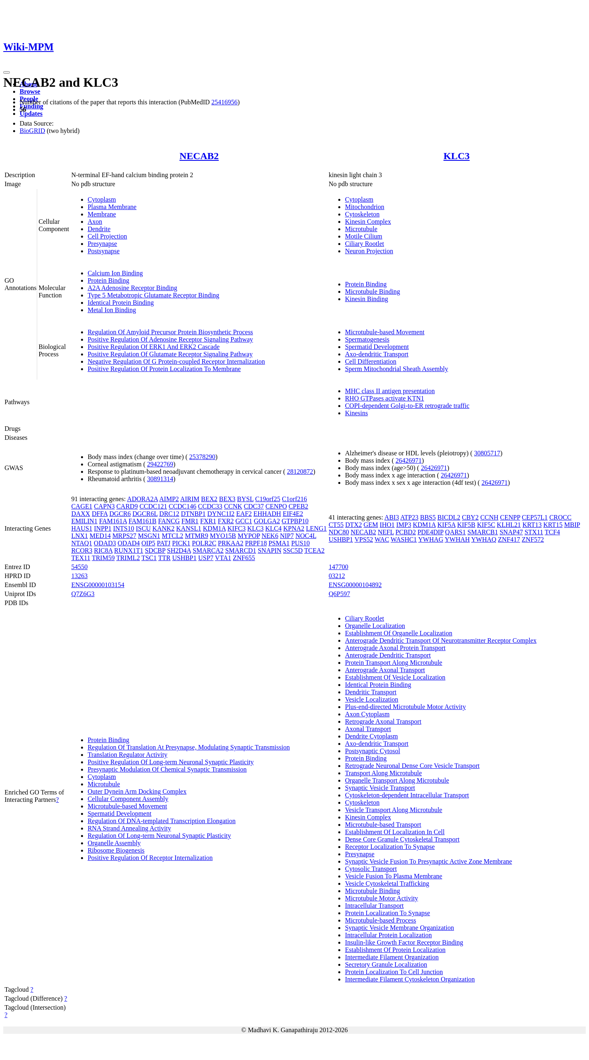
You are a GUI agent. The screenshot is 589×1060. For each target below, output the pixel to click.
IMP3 (403, 524)
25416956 (224, 102)
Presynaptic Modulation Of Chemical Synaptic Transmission (167, 769)
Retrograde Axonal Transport (383, 721)
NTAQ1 (81, 543)
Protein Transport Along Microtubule (393, 662)
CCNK (233, 506)
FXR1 (208, 521)
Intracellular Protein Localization (388, 935)
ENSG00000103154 (97, 584)
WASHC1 (404, 539)
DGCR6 (119, 513)
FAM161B (142, 521)
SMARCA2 (208, 550)
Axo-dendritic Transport (376, 354)
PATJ (164, 543)
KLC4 (273, 528)
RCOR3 (81, 550)
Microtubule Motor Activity (381, 898)
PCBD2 (406, 532)
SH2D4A (179, 550)
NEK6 (270, 535)
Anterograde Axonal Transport (385, 669)
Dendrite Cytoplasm (371, 736)
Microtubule (361, 228)
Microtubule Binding (372, 291)
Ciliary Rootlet (364, 243)
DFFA (100, 513)
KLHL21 (509, 524)
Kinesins (356, 413)
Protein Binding (108, 280)
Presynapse (102, 243)
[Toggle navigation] (6, 72)
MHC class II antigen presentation (390, 390)
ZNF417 (509, 539)
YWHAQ (483, 539)
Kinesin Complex (368, 221)
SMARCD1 (240, 550)
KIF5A (446, 524)
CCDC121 (153, 506)
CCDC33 (210, 506)
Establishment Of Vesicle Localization (395, 677)
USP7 (206, 557)
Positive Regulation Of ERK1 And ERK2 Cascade (154, 346)
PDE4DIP (430, 532)
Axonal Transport (368, 728)
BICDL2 (448, 517)
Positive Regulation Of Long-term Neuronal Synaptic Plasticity (171, 761)
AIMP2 (169, 498)
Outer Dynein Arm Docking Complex (137, 791)
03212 (336, 575)
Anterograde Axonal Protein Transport (395, 647)
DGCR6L (145, 513)
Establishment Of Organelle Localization (398, 633)
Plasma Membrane (112, 206)
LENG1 (316, 528)
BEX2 (209, 498)
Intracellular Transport (374, 905)
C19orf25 (267, 498)
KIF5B (466, 524)
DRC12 (169, 513)
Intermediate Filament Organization (391, 957)
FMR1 (190, 521)
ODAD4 (129, 543)
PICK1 (181, 543)
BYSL (245, 498)
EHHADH (267, 513)
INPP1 (103, 528)
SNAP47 (511, 532)
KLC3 (456, 156)
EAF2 (244, 513)
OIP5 (148, 543)
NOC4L (305, 535)
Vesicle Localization (371, 699)
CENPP (510, 517)
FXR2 (226, 521)
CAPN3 (104, 506)
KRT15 (552, 524)
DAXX (80, 513)
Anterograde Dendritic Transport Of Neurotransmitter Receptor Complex (440, 640)
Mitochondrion (364, 206)
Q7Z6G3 (82, 593)
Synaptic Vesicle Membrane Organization (399, 927)
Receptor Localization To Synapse (389, 846)
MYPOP (249, 535)
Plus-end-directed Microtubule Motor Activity (405, 706)
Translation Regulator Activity (127, 754)
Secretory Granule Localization (386, 964)
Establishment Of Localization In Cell (395, 831)
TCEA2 (314, 550)
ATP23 (409, 517)
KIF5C (486, 524)
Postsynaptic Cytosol (372, 750)
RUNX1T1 (128, 550)
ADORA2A (142, 498)
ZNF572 (533, 539)
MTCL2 (172, 535)
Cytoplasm (102, 199)
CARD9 (126, 506)
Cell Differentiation (370, 361)
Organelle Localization (375, 625)
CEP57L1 (535, 517)
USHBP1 (184, 557)
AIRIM (189, 498)
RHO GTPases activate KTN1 (384, 398)
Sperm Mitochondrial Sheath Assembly (396, 368)
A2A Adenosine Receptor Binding (132, 287)
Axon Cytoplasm (367, 714)
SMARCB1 (483, 532)
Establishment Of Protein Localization (395, 949)
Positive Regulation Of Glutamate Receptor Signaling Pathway (170, 354)
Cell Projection (107, 236)
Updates (31, 113)
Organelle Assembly (114, 842)
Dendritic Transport (370, 692)
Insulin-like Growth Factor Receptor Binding (404, 942)
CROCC (560, 517)
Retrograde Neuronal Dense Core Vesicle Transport (412, 765)
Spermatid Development (377, 346)
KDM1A (214, 528)
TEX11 (80, 557)
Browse (30, 91)
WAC (382, 539)
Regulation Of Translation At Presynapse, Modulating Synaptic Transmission (189, 747)
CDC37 (254, 506)
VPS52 (364, 539)
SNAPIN (269, 550)
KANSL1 (188, 528)
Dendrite (99, 228)
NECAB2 (199, 156)
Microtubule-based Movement (384, 332)
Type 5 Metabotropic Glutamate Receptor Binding (153, 295)
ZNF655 (244, 557)
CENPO (276, 506)
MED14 (100, 535)
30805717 (487, 453)
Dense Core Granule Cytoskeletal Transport (402, 839)
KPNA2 (293, 528)
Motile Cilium (363, 236)
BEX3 (227, 498)
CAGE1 (81, 506)
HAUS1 (81, 528)
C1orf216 (294, 498)
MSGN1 (149, 535)
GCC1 (244, 521)
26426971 (409, 460)
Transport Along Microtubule (383, 773)
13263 (79, 575)
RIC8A (103, 550)
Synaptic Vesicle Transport (380, 787)
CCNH (489, 517)
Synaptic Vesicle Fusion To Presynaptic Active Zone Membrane (428, 861)
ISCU (143, 528)
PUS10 (300, 543)
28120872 (300, 471)
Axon (95, 221)
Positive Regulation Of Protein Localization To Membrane (164, 368)
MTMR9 (196, 535)
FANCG (169, 521)
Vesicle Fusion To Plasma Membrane (393, 876)
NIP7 (287, 535)
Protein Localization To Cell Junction (394, 971)
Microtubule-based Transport (383, 824)
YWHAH (457, 539)
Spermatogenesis (367, 339)
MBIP (572, 524)
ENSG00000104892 (355, 584)
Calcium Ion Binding (115, 273)
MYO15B (223, 535)
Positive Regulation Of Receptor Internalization (150, 857)
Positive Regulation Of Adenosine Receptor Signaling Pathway (170, 339)
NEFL (385, 532)
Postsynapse (103, 251)
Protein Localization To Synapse (387, 912)
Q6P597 (339, 593)
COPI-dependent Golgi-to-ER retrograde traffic (407, 405)
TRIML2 (128, 557)
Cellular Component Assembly (128, 798)
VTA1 (223, 557)
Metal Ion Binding (112, 309)
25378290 (202, 456)
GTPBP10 (295, 521)
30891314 (160, 478)
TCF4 (552, 532)
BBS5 (428, 517)
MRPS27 (124, 535)
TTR (164, 557)
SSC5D (293, 550)
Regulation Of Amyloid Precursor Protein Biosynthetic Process (170, 332)
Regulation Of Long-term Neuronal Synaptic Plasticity (159, 835)
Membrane (102, 214)
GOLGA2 (267, 521)
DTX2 (353, 524)
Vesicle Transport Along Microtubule (393, 809)
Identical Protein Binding (121, 302)
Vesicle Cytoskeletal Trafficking (387, 883)
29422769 (160, 464)
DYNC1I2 (221, 513)
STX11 (533, 532)
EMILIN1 (84, 521)
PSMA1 (279, 543)
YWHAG (430, 539)
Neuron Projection (369, 251)
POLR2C (204, 543)
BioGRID (32, 130)
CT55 (335, 524)
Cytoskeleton (362, 214)
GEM (371, 524)
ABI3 (391, 517)
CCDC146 (182, 506)
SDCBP (155, 550)
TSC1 (149, 557)
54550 (79, 566)
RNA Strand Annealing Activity (129, 828)
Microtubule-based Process (380, 920)
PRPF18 (256, 543)
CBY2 (470, 517)
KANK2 (163, 528)
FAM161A (113, 521)
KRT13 (532, 524)
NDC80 (338, 532)
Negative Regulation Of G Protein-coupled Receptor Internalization (176, 361)
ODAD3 (105, 543)
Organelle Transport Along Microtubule (397, 780)
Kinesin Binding (366, 298)
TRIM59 (103, 557)
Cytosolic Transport (371, 868)
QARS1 (455, 532)
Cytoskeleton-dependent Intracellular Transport (407, 795)
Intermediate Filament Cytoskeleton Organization (409, 979)
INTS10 (123, 528)
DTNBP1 (193, 513)
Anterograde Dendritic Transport (388, 655)
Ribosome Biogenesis (116, 850)
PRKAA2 (230, 543)
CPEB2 (298, 506)
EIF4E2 (293, 513)
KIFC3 (236, 528)
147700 (338, 566)
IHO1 (387, 524)
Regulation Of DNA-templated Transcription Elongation (162, 820)
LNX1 (79, 535)
